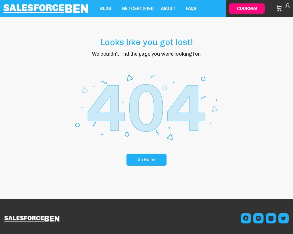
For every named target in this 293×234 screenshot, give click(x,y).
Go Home (147, 159)
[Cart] (279, 8)
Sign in (287, 8)
